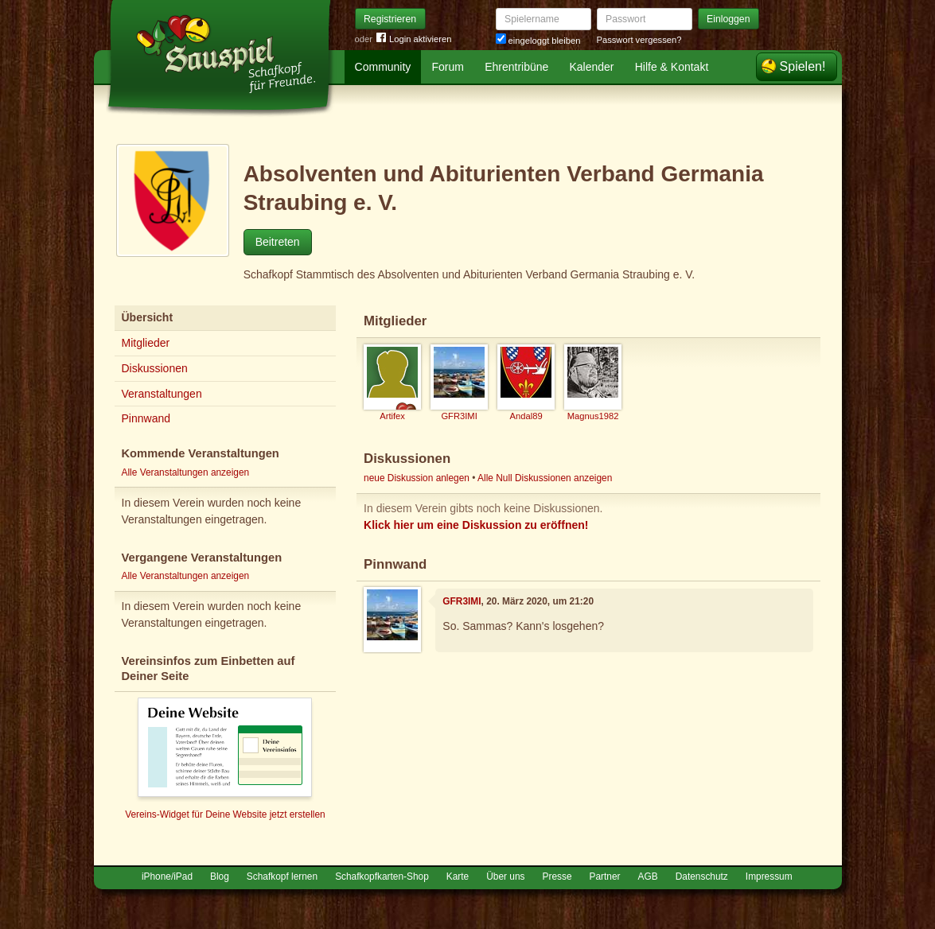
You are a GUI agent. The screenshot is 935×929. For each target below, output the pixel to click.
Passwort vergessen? (639, 40)
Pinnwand (146, 418)
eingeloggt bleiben (538, 40)
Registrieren (390, 19)
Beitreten (277, 241)
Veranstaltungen (162, 393)
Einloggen (728, 19)
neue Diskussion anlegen (416, 478)
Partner (605, 876)
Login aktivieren (413, 39)
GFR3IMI (461, 601)
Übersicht (147, 317)
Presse (557, 876)
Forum (448, 66)
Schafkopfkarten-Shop (382, 876)
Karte (457, 876)
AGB (648, 876)
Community (383, 66)
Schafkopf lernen (282, 876)
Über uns (505, 876)
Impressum (769, 876)
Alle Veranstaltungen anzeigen (186, 472)
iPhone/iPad (167, 876)
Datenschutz (702, 876)
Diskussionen (155, 368)
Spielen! (803, 66)
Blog (219, 876)
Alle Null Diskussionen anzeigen (544, 478)
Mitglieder (146, 342)
